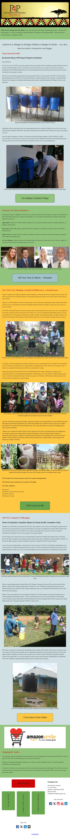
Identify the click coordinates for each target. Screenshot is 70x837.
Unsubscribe (35, 834)
